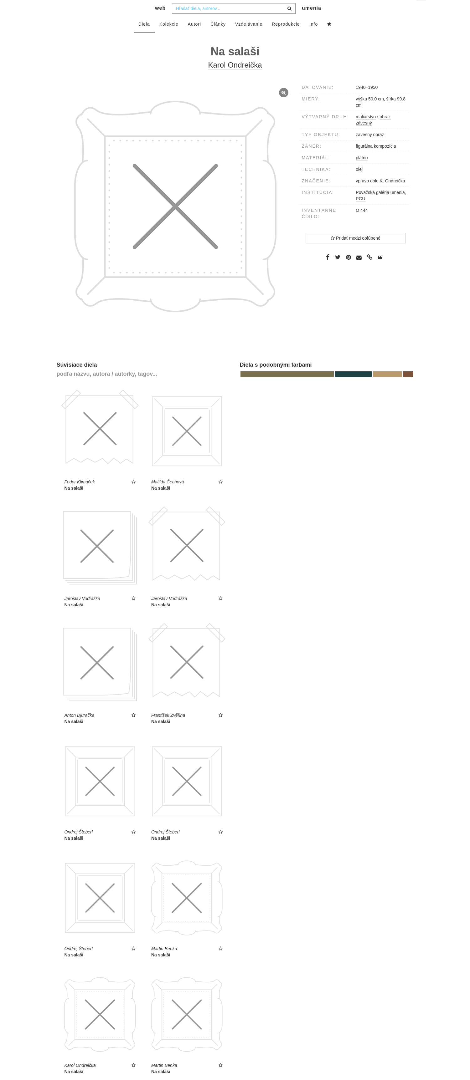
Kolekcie (168, 36)
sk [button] (421, 9)
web (160, 20)
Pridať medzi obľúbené (355, 250)
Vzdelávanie (248, 36)
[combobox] (234, 21)
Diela (144, 36)
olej (359, 181)
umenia (311, 20)
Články (218, 36)
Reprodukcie (286, 36)
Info (313, 36)
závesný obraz (370, 147)
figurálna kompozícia (376, 158)
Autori (194, 36)
